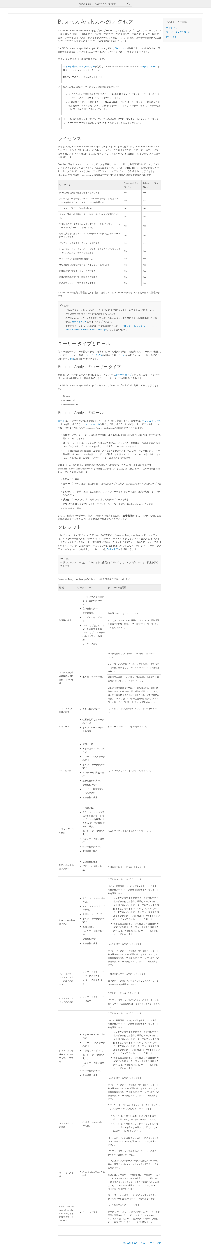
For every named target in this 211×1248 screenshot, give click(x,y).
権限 (71, 358)
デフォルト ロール (151, 420)
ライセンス (120, 48)
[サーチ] (129, 4)
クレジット (171, 36)
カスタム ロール (91, 424)
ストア (112, 549)
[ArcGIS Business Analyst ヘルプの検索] (103, 3)
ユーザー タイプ (94, 355)
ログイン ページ (149, 66)
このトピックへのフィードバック (144, 1242)
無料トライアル (79, 321)
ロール (121, 355)
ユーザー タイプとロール (178, 32)
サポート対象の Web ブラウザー (79, 66)
